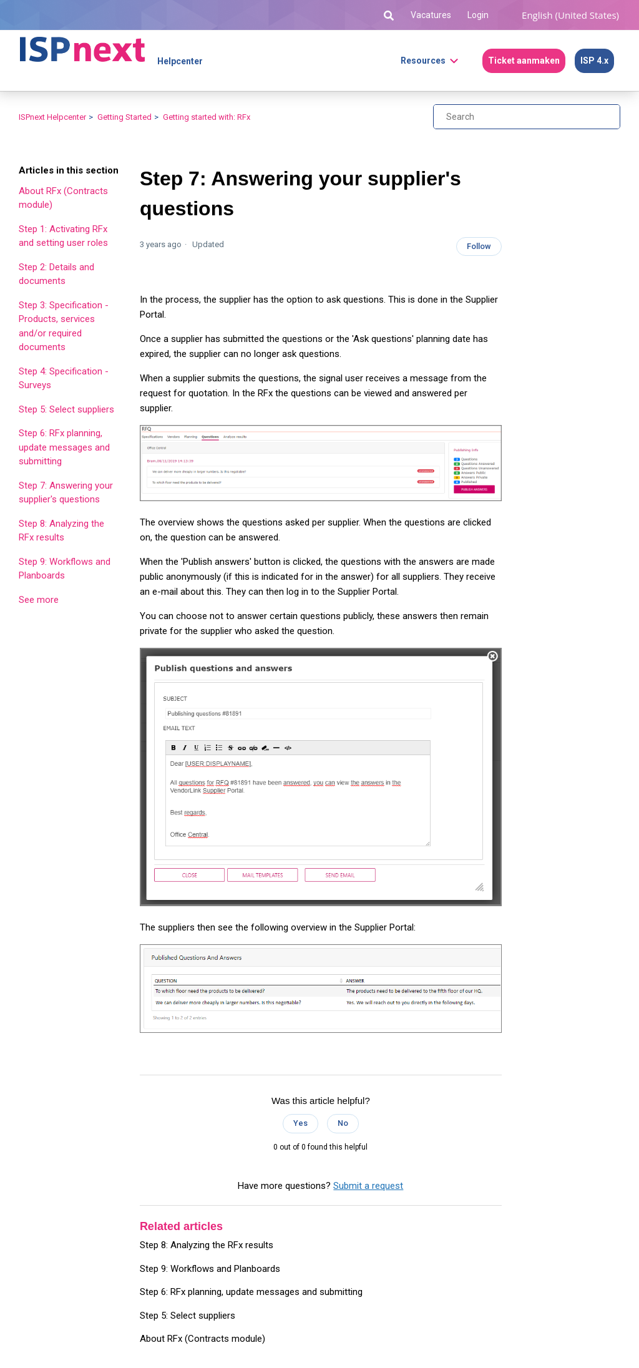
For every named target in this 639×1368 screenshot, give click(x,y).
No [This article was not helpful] (343, 1123)
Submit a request (368, 1185)
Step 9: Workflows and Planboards (64, 569)
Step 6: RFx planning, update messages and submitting (64, 447)
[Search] (527, 117)
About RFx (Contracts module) (63, 198)
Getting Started (124, 117)
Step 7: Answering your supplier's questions (66, 493)
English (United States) (570, 15)
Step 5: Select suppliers (66, 409)
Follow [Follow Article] (479, 246)
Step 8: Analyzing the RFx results (61, 531)
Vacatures (431, 15)
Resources (423, 61)
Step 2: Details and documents (56, 274)
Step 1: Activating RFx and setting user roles (63, 236)
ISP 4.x (594, 61)
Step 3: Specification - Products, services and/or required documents (64, 326)
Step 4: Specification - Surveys (64, 378)
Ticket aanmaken (524, 61)
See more (39, 599)
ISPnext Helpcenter (52, 117)
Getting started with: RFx (206, 117)
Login (478, 15)
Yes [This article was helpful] (300, 1123)
